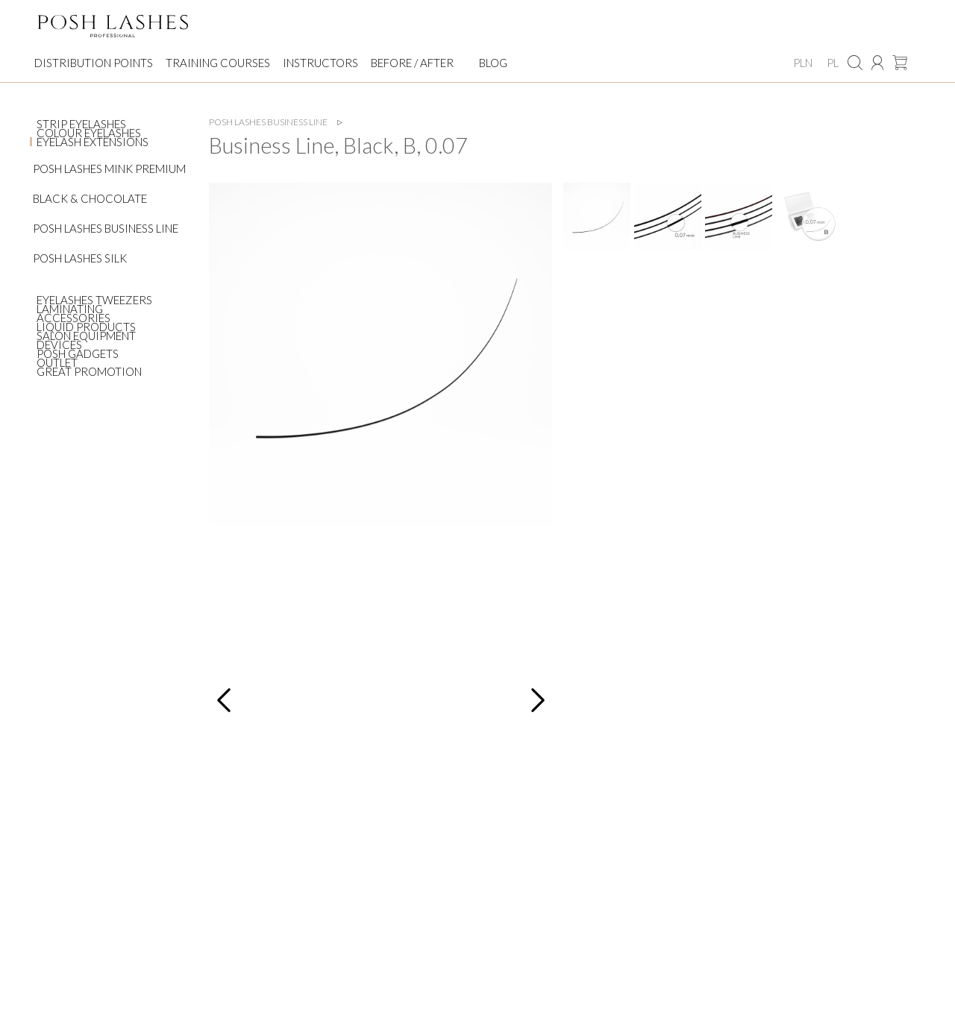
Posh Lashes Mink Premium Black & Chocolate (109, 183)
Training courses (218, 62)
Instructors (320, 62)
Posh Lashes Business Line (105, 228)
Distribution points (93, 62)
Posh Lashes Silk (80, 258)
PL (833, 62)
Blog (493, 62)
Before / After (412, 62)
